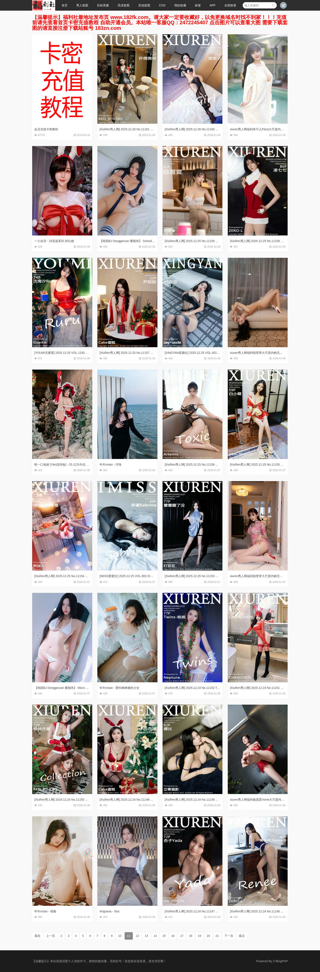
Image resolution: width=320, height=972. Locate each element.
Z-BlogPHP (280, 961)
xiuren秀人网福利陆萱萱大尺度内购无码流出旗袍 (262, 576)
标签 (198, 5)
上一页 (50, 936)
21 (217, 936)
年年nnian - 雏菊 (45, 911)
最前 (37, 936)
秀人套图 (82, 5)
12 (137, 936)
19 (199, 936)
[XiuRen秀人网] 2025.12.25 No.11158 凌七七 (260, 241)
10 (119, 936)
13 (146, 936)
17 (181, 936)
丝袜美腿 (103, 5)
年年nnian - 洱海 (110, 464)
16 (173, 936)
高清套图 (124, 5)
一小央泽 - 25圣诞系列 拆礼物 (54, 241)
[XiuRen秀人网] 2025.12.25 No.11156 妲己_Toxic (197, 464)
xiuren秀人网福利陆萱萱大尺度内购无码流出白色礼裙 (265, 352)
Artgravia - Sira (109, 911)
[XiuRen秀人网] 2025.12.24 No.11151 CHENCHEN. (264, 688)
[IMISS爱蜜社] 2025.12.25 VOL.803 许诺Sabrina (131, 576)
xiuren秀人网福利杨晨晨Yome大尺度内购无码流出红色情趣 (269, 799)
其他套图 (144, 5)
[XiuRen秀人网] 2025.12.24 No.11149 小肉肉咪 (130, 799)
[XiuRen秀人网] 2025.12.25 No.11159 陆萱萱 (194, 241)
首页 (65, 5)
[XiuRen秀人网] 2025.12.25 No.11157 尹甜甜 (129, 352)
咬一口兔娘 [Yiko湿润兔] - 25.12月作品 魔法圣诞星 (67, 464)
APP (213, 5)
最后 (242, 936)
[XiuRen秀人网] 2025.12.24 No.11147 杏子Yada (196, 911)
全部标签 (230, 5)
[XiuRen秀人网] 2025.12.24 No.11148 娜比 (193, 799)
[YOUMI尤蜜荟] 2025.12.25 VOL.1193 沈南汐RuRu (68, 352)
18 (190, 936)
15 (164, 936)
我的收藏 (180, 5)
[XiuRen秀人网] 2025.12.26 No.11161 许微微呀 (130, 129)
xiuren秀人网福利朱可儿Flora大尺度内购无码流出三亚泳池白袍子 (273, 129)
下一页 (228, 936)
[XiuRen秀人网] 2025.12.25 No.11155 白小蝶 (260, 464)
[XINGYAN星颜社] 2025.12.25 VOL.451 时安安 (196, 352)
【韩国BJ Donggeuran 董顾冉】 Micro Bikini (63, 688)
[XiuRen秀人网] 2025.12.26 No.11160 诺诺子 (194, 129)
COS (162, 5)
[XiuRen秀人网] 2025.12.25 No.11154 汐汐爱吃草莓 (68, 576)
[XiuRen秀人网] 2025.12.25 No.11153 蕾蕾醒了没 (197, 576)
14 (155, 936)
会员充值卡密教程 (46, 129)
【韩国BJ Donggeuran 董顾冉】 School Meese (130, 241)
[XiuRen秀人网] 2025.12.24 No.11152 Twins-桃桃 (197, 688)
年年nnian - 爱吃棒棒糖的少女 (119, 688)
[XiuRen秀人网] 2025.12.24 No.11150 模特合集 (65, 799)
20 (208, 936)
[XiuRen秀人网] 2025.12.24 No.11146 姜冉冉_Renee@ (266, 911)
